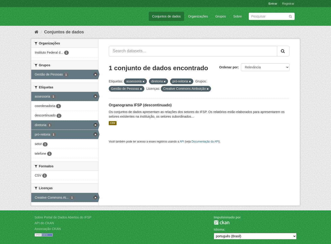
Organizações (198, 16)
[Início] (36, 32)
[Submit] (290, 16)
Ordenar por (228, 67)
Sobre (237, 16)
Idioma (219, 229)
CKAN (221, 222)
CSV (112, 123)
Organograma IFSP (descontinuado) (140, 105)
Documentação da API (205, 141)
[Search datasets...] (193, 51)
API (182, 141)
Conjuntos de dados (166, 16)
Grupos (220, 16)
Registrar (288, 3)
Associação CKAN (47, 229)
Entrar (272, 3)
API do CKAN (44, 223)
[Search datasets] (272, 16)
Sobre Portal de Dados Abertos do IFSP (62, 217)
